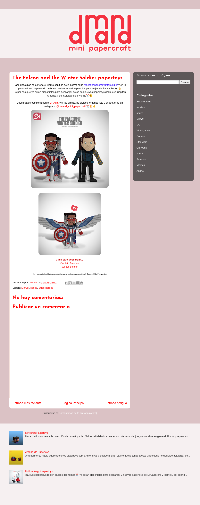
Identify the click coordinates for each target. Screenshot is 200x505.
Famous (141, 159)
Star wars (142, 142)
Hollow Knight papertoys (39, 471)
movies (141, 107)
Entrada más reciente (26, 403)
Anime (140, 170)
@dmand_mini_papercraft (71, 106)
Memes (141, 165)
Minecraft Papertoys (36, 432)
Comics (141, 136)
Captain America (69, 263)
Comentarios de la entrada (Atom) (78, 413)
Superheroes (46, 287)
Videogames (144, 130)
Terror (140, 153)
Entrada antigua (116, 403)
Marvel (25, 287)
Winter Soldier (70, 266)
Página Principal (73, 403)
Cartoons (142, 147)
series (33, 287)
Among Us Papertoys (37, 451)
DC (138, 124)
